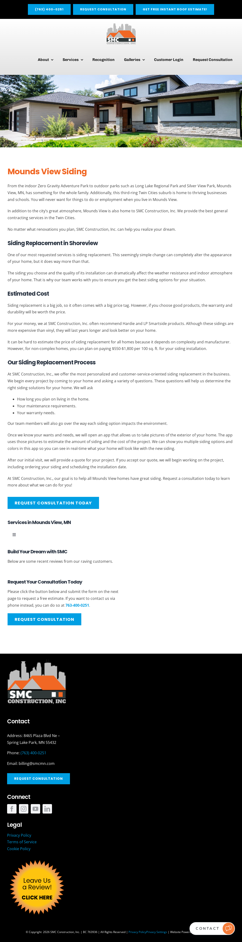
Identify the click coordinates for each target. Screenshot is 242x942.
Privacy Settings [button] (156, 932)
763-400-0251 (77, 605)
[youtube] (35, 809)
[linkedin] (47, 809)
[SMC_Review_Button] (36, 858)
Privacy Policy (137, 932)
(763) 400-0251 (33, 752)
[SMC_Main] (121, 24)
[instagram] (23, 809)
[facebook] (12, 809)
